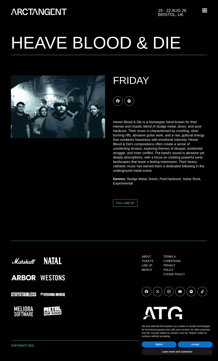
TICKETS (147, 261)
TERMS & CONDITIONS (172, 258)
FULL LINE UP (125, 203)
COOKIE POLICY (174, 274)
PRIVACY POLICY (169, 267)
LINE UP (147, 265)
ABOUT (146, 256)
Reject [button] (159, 344)
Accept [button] (195, 344)
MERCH (147, 269)
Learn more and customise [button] (177, 351)
